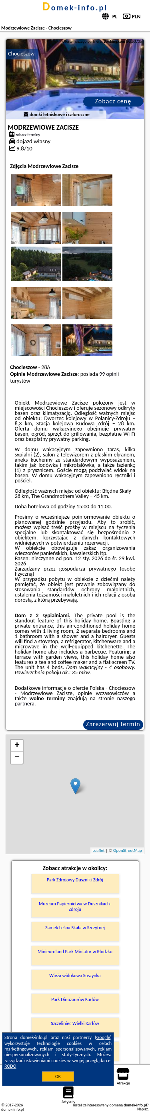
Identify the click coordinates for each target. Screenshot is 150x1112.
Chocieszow (21, 53)
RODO (10, 1066)
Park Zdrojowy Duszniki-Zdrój (75, 880)
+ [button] (17, 746)
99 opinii (109, 374)
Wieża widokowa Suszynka (74, 975)
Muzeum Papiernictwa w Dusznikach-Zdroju (75, 906)
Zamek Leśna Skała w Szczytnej (75, 927)
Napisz (142, 1109)
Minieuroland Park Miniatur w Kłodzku (75, 951)
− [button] (17, 758)
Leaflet (98, 850)
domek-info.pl (75, 7)
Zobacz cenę (113, 101)
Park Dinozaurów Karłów (75, 999)
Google (103, 1037)
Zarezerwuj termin (113, 724)
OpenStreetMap (127, 850)
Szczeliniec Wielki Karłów (75, 1023)
